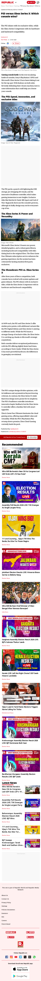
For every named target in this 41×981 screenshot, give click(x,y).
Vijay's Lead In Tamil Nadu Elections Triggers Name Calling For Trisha (20, 708)
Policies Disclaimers (8, 910)
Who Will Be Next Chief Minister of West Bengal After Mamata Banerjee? (18, 607)
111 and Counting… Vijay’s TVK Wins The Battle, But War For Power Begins (18, 540)
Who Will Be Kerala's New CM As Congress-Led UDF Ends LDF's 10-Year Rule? (20, 472)
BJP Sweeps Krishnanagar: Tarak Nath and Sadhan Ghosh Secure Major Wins (13, 844)
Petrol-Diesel (6, 924)
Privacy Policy (6, 903)
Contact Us (5, 899)
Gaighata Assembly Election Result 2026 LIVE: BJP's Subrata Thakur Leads (20, 640)
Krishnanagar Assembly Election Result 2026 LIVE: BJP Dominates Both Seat (20, 741)
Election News (6, 477)
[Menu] (38, 2)
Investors (5, 913)
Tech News (4, 40)
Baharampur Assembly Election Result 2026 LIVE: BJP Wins (12, 816)
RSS (3, 917)
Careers (4, 921)
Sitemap (4, 906)
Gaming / (17, 6)
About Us (5, 895)
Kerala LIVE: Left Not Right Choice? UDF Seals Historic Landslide (20, 674)
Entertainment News (7, 712)
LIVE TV (31, 2)
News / (3, 6)
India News (5, 612)
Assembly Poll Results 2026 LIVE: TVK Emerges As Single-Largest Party (20, 506)
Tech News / (10, 6)
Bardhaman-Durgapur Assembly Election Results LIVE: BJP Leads (18, 775)
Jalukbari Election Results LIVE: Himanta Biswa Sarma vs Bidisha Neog (21, 573)
